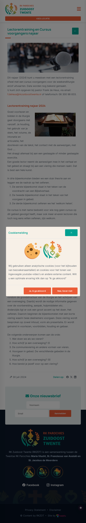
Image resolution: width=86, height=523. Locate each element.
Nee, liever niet (64, 290)
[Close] (71, 232)
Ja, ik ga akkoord (37, 290)
